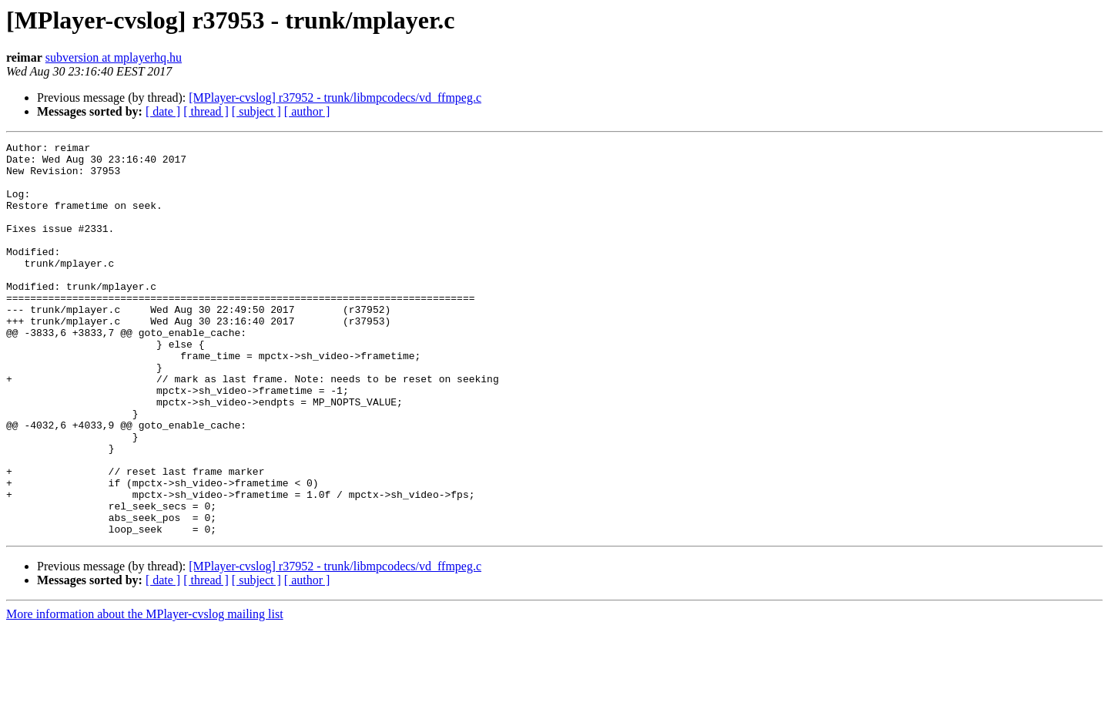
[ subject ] (256, 111)
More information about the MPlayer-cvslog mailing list (144, 692)
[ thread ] (206, 111)
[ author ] (307, 111)
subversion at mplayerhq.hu (113, 57)
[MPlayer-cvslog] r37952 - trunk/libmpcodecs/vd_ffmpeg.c (335, 97)
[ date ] (163, 111)
